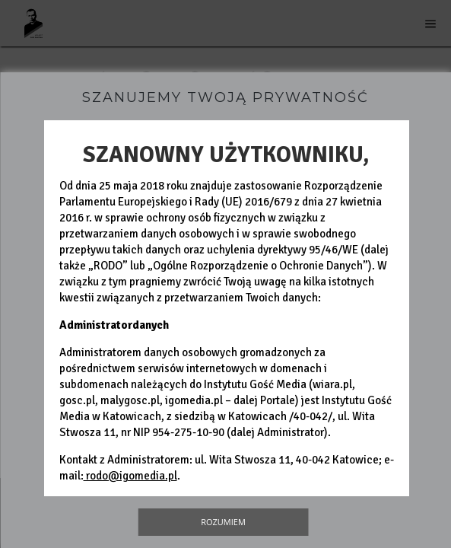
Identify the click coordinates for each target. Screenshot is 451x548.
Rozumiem (223, 521)
